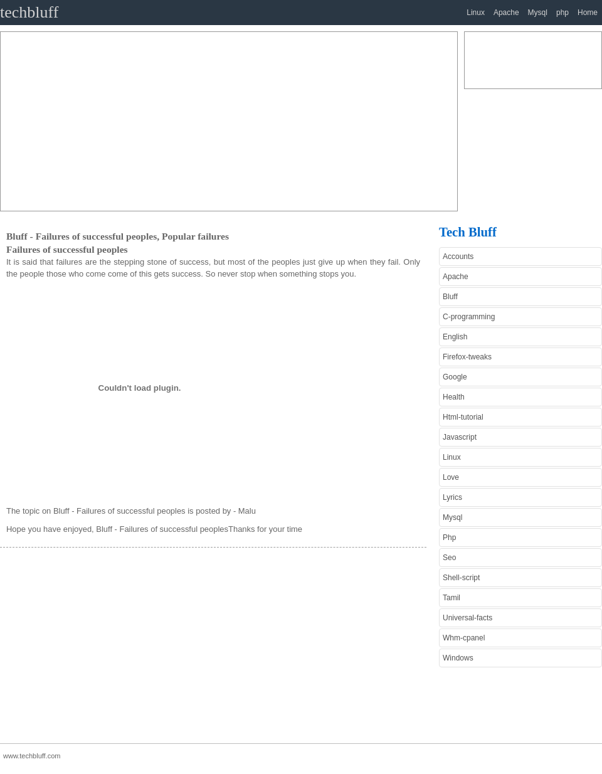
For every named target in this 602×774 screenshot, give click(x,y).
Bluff (450, 296)
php (562, 12)
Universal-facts (467, 617)
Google (455, 377)
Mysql (537, 12)
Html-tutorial (463, 417)
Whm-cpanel (464, 638)
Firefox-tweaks (467, 357)
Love (451, 477)
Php (449, 537)
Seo (449, 557)
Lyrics (452, 497)
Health (454, 397)
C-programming (469, 316)
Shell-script (461, 577)
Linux (476, 12)
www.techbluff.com (32, 756)
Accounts (458, 256)
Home (588, 12)
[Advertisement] (173, 120)
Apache (506, 12)
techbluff (29, 12)
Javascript (460, 437)
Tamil (451, 597)
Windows (458, 658)
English (455, 336)
